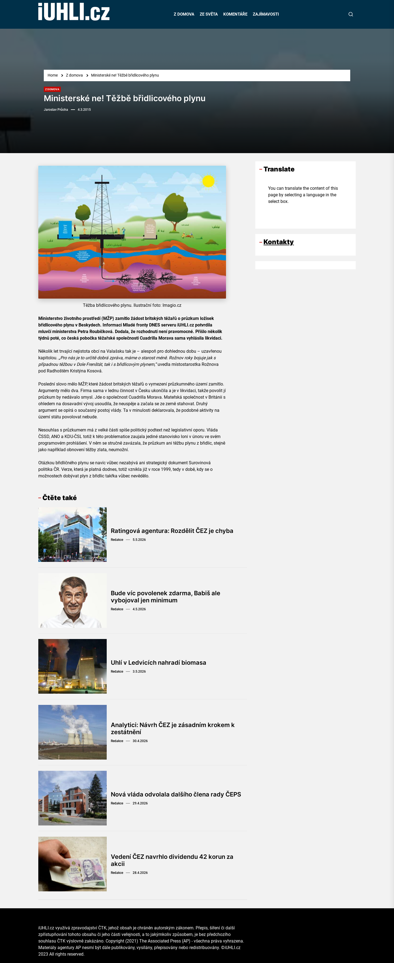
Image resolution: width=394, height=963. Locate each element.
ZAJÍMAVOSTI (266, 14)
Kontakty (278, 242)
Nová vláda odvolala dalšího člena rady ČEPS (176, 794)
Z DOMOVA (184, 14)
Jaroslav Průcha (56, 110)
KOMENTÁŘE (235, 14)
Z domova (52, 89)
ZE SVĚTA (209, 14)
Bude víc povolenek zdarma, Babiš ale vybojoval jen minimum (165, 597)
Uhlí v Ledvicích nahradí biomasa (158, 662)
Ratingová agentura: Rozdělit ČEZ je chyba (172, 530)
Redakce (117, 540)
